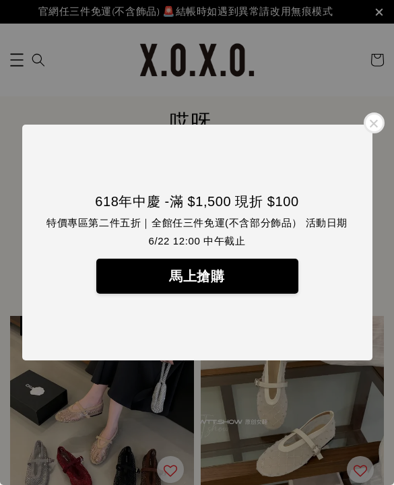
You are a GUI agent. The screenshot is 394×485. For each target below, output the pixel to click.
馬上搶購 (196, 276)
